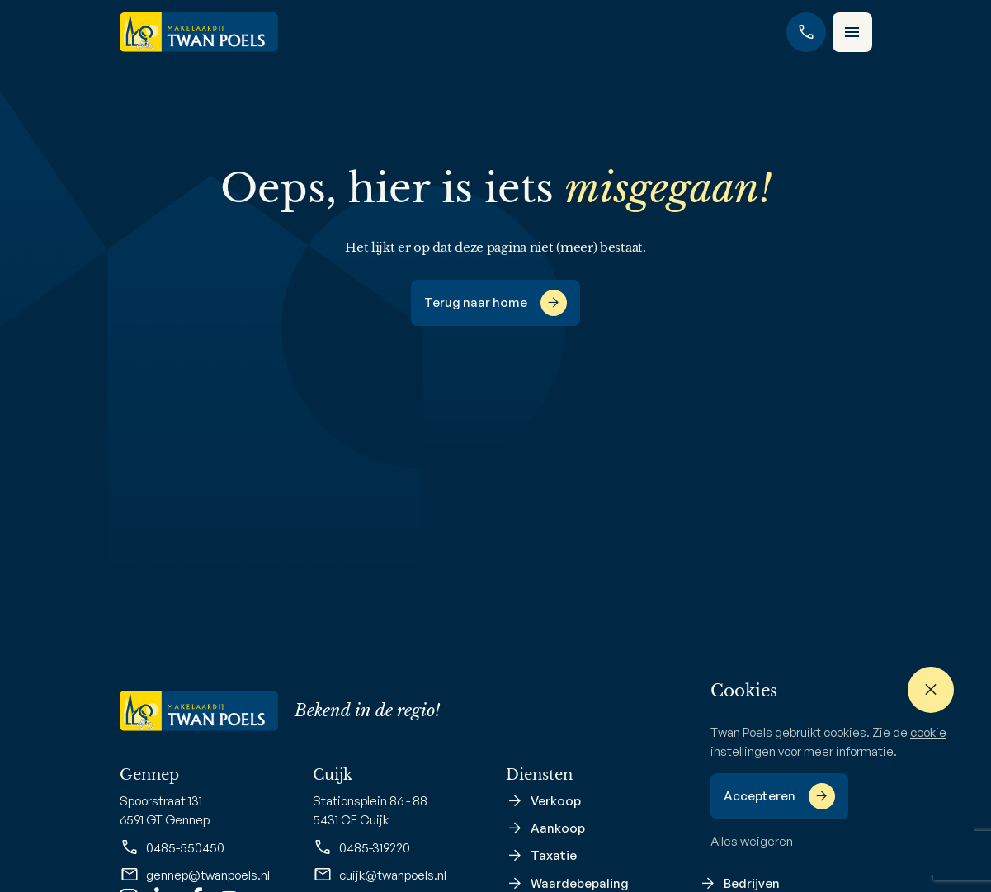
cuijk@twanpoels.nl (379, 875)
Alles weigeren (751, 841)
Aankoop (558, 828)
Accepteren (759, 796)
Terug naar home (475, 302)
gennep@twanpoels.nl (195, 875)
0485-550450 (172, 847)
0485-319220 (361, 847)
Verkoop (556, 801)
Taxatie (554, 855)
